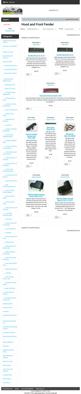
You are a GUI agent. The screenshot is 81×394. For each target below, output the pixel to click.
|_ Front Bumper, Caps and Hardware (10, 153)
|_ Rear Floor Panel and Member (9, 252)
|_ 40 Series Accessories (10, 65)
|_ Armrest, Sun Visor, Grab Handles (10, 105)
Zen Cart (54, 393)
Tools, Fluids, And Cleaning (8, 370)
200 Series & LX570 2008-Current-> (10, 327)
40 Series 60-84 (31, 19)
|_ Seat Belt (7, 273)
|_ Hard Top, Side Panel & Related (8, 191)
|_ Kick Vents (7, 219)
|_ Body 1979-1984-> (9, 288)
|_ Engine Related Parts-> (10, 69)
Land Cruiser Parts (39, 393)
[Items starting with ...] (49, 29)
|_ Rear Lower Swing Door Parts (9, 258)
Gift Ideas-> (6, 346)
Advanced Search (10, 30)
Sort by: (61, 29)
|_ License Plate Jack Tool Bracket (9, 224)
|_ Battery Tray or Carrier (8, 114)
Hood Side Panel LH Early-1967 (51, 96)
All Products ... (7, 382)
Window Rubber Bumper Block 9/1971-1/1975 (64, 199)
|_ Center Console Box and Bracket (10, 130)
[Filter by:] (33, 29)
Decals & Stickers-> (8, 342)
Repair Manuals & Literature (8, 356)
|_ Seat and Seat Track (10, 269)
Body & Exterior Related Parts (45, 19)
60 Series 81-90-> (8, 307)
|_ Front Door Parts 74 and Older (10, 158)
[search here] (10, 24)
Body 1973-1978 (59, 19)
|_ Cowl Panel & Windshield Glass (8, 135)
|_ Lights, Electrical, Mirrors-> (8, 293)
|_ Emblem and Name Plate (10, 141)
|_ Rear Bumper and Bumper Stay (9, 247)
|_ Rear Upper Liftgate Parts (10, 264)
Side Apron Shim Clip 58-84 (69, 135)
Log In (12, 2)
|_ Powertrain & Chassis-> (10, 74)
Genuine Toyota (31, 119)
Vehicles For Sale (7, 361)
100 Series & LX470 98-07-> (9, 322)
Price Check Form (7, 388)
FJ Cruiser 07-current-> (9, 332)
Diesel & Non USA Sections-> (8, 56)
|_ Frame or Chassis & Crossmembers (10, 147)
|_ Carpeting (7, 125)
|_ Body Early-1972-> (9, 84)
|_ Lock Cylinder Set (9, 228)
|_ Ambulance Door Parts (9, 99)
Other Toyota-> (7, 365)
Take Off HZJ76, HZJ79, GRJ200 (9, 41)
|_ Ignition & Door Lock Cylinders (10, 208)
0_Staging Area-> (7, 375)
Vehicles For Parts (8, 52)
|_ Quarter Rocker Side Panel (10, 237)
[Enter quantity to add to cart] (38, 74)
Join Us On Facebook (27, 388)
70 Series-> (6, 311)
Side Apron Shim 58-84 (51, 128)
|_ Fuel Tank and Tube (10, 180)
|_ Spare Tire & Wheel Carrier (9, 283)
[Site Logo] (14, 10)
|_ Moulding (7, 232)
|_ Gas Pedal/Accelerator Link (9, 185)
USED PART (36, 44)
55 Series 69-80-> (8, 303)
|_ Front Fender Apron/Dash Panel (8, 170)
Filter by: (22, 29)
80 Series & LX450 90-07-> (10, 316)
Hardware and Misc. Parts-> (8, 350)
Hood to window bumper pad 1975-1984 (31, 136)
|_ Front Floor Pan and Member (10, 176)
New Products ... (7, 378)
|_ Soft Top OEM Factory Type (8, 277)
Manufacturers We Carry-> (10, 337)
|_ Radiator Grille (8, 242)
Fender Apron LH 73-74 (36, 56)
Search (17, 388)
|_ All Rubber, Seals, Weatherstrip (9, 93)
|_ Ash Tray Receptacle (10, 109)
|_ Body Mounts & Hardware (8, 120)
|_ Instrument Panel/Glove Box (7, 214)
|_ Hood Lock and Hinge (8, 202)
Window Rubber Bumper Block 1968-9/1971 (36, 195)
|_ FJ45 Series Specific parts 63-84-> (9, 299)
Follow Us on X (40, 388)
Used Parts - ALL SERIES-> (10, 47)
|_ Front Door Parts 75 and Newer (10, 164)
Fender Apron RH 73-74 (65, 55)
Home (5, 2)
